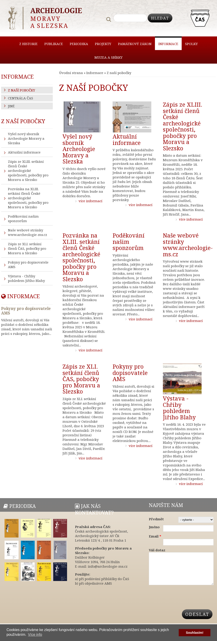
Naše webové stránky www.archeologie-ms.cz (188, 244)
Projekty (103, 43)
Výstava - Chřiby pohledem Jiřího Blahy (179, 407)
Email (155, 536)
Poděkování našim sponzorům (129, 241)
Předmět (156, 519)
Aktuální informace (127, 139)
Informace (168, 43)
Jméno (154, 527)
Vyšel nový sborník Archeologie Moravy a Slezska (79, 148)
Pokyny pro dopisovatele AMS (130, 373)
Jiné (11, 106)
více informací (90, 200)
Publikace (53, 43)
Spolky (191, 43)
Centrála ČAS (20, 98)
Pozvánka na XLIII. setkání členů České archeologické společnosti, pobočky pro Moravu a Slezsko (81, 257)
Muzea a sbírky (108, 57)
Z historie (28, 43)
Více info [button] (35, 634)
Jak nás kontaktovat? (94, 509)
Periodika (79, 43)
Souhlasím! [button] (194, 632)
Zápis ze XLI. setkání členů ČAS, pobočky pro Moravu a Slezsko (81, 379)
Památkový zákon (135, 43)
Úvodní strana (71, 72)
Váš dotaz (157, 550)
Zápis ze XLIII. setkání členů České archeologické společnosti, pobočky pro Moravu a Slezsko (182, 126)
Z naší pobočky (21, 90)
